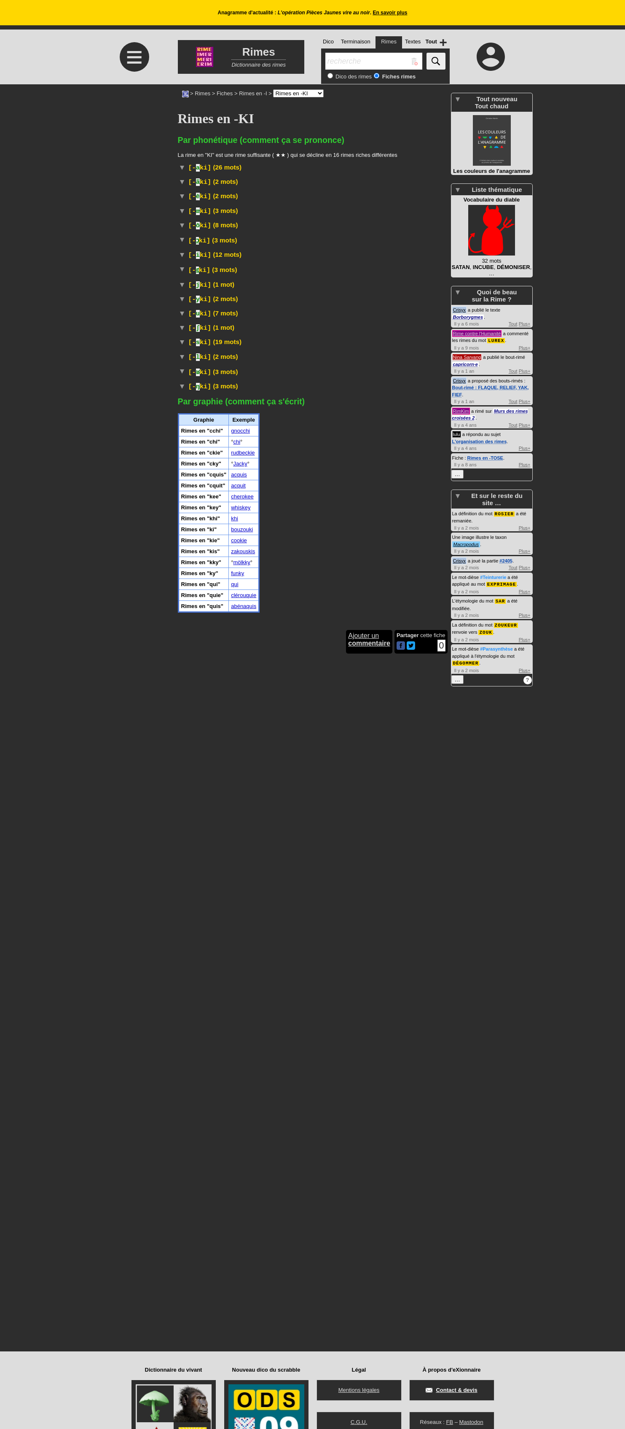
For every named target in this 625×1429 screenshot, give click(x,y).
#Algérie (360, 942)
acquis (239, 1113)
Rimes (202, 93)
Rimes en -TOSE (485, 457)
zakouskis (243, 1190)
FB (449, 1422)
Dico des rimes (353, 76)
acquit (238, 1124)
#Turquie (356, 952)
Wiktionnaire (363, 853)
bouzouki (242, 1168)
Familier (285, 993)
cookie (239, 1179)
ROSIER (504, 506)
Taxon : (358, 316)
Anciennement (351, 589)
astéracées (202, 316)
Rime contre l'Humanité (477, 333)
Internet (215, 530)
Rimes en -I (253, 93)
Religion (225, 299)
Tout (513, 323)
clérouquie (243, 1234)
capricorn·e (465, 363)
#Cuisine (335, 182)
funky (237, 1212)
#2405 (505, 552)
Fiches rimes (398, 76)
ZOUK (485, 622)
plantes (369, 309)
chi (236, 1080)
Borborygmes (468, 317)
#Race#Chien (274, 688)
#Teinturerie (493, 569)
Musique (229, 1021)
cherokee (242, 1135)
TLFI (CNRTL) (292, 738)
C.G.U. (359, 1422)
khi (234, 1157)
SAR (500, 592)
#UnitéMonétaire (308, 598)
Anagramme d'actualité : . (313, 13)
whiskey (240, 1146)
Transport (228, 845)
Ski (221, 835)
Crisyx (459, 309)
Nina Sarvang (467, 356)
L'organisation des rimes (479, 441)
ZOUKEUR (506, 616)
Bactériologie (322, 407)
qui (234, 1223)
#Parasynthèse (496, 639)
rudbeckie (243, 1091)
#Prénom (299, 199)
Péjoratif (215, 265)
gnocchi (240, 1069)
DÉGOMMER (466, 653)
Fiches (225, 93)
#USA (186, 265)
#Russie (323, 793)
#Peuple (321, 434)
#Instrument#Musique (301, 720)
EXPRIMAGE (501, 576)
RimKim (461, 410)
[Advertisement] (133, 155)
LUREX (496, 340)
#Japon (321, 738)
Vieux (221, 208)
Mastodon (471, 1422)
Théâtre (224, 729)
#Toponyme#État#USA (384, 678)
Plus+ (525, 323)
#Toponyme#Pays (313, 952)
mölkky (241, 1201)
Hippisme (292, 891)
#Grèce (357, 182)
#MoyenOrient (387, 952)
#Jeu (265, 909)
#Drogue (263, 1002)
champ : (398, 317)
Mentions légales (359, 1390)
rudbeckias (285, 309)
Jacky (240, 1102)
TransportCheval (331, 891)
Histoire (228, 257)
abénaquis (243, 1245)
